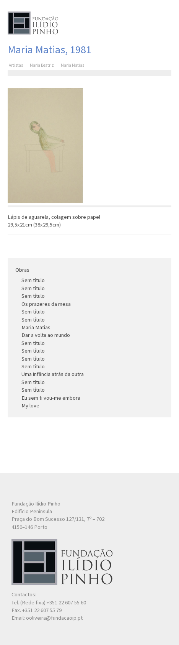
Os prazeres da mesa (46, 303)
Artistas (16, 65)
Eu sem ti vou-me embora (50, 397)
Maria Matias (35, 327)
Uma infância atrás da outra (52, 374)
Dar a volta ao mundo (45, 335)
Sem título (33, 280)
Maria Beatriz (42, 65)
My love (30, 405)
